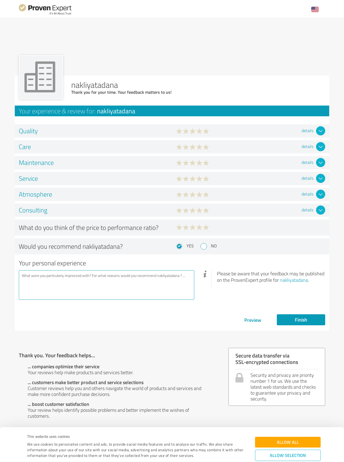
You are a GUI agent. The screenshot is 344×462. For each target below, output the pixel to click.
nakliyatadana (294, 280)
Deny (288, 442)
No (214, 246)
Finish (301, 319)
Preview (252, 320)
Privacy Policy (54, 436)
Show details (205, 451)
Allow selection (288, 425)
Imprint (33, 436)
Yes (190, 246)
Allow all (288, 412)
